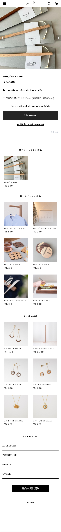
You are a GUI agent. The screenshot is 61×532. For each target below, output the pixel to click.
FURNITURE (9, 455)
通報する (54, 132)
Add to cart (30, 115)
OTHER (6, 473)
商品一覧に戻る (30, 488)
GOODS (6, 464)
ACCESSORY (9, 445)
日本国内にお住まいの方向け (30, 124)
